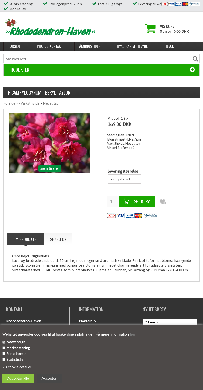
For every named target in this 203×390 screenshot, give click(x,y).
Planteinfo (87, 321)
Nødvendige (16, 342)
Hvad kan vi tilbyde (132, 46)
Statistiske (15, 360)
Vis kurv (167, 26)
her (132, 334)
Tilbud (169, 46)
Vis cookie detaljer (16, 367)
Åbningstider (89, 46)
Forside (14, 46)
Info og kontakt (50, 46)
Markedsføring (18, 348)
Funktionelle (16, 354)
